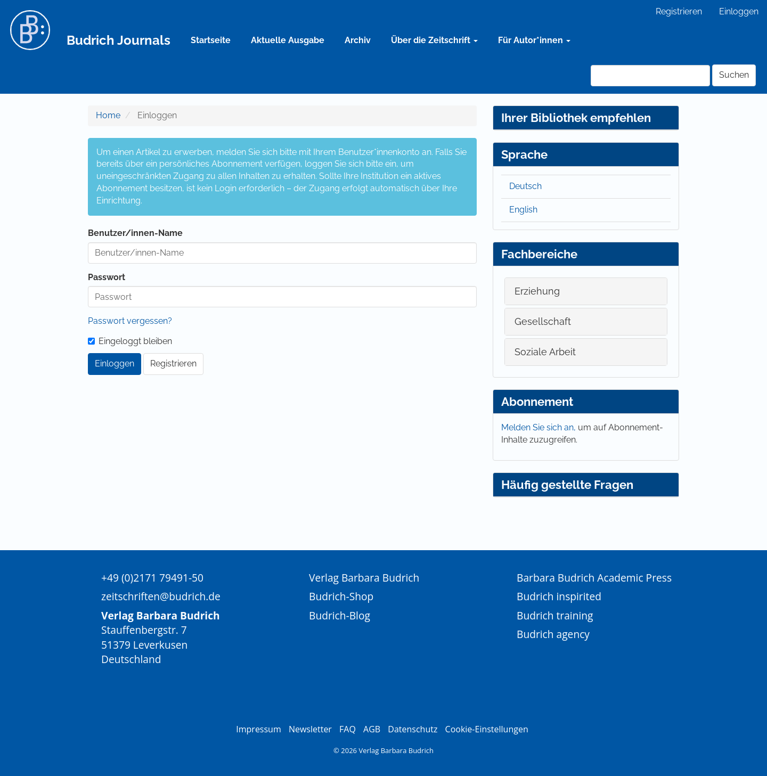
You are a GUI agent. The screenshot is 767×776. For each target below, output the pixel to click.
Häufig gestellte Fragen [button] (567, 485)
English (523, 210)
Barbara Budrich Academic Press (594, 577)
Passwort (106, 277)
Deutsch (525, 186)
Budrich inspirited (559, 596)
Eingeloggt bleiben (130, 341)
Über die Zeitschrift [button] (434, 40)
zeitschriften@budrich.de (161, 596)
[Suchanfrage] (650, 75)
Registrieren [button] (173, 363)
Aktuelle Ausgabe (287, 40)
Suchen (734, 75)
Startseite (211, 40)
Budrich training (555, 615)
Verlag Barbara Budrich (364, 577)
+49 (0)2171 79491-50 (152, 577)
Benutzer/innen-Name (135, 233)
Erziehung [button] (537, 291)
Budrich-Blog (339, 615)
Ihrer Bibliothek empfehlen (576, 118)
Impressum (258, 729)
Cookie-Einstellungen (486, 729)
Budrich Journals (118, 40)
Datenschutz (412, 729)
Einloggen (738, 11)
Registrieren (679, 11)
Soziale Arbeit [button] (545, 351)
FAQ (347, 729)
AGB (371, 729)
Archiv (358, 40)
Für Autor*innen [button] (534, 40)
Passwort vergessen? (130, 321)
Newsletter (310, 729)
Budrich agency (553, 634)
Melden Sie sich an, (539, 427)
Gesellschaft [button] (543, 321)
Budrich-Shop (341, 596)
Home (108, 115)
